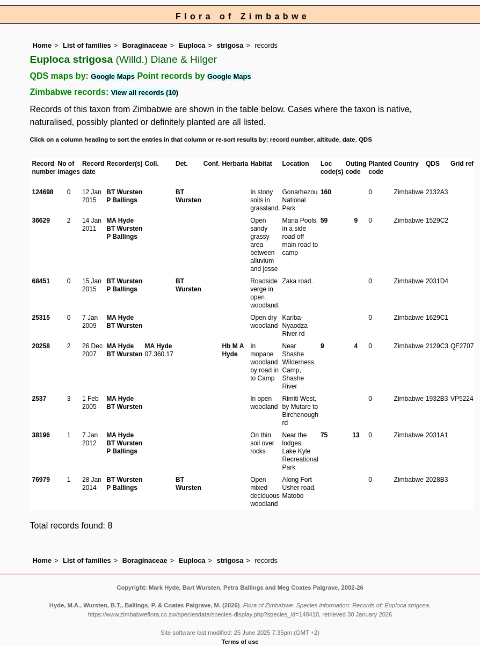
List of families (87, 45)
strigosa (230, 45)
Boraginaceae (145, 45)
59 (324, 220)
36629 (41, 220)
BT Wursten (124, 192)
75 (324, 435)
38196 (41, 435)
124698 (43, 192)
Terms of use (240, 641)
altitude (328, 139)
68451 (41, 281)
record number (292, 139)
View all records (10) (145, 93)
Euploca (192, 45)
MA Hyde (120, 220)
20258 (41, 346)
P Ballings (121, 200)
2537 (39, 398)
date (349, 139)
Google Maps (113, 76)
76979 (41, 479)
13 (355, 435)
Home (42, 45)
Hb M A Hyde (232, 350)
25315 (41, 317)
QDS (365, 139)
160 (326, 192)
